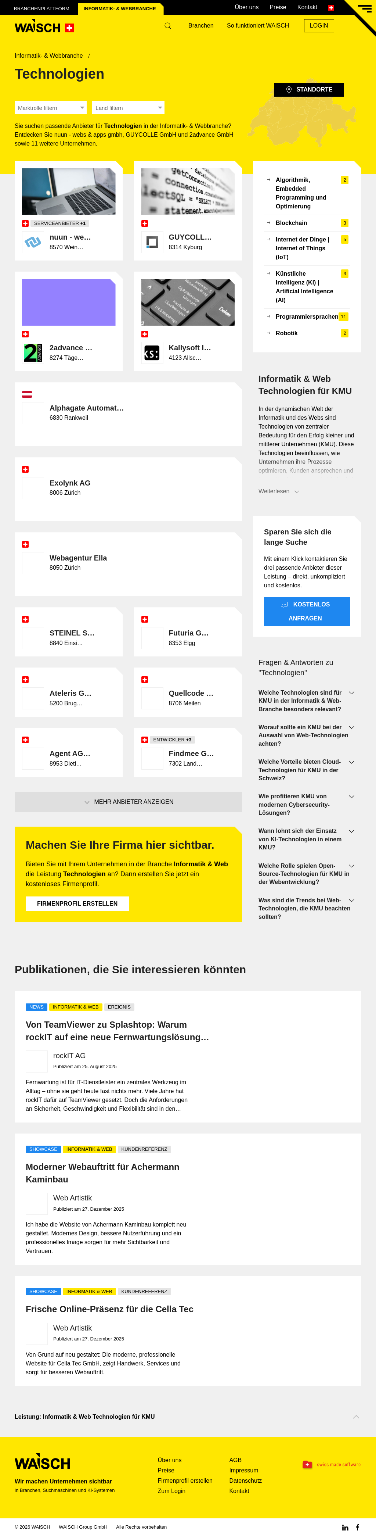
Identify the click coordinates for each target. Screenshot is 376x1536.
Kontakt (307, 7)
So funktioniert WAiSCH (258, 25)
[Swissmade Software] (331, 1465)
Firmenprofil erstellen (77, 904)
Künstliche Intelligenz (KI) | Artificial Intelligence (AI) (307, 287)
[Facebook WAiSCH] (357, 1527)
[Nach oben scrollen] (356, 1417)
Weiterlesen (279, 491)
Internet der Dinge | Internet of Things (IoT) (307, 248)
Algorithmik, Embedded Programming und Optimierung (307, 193)
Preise (278, 7)
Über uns (246, 7)
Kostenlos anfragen (305, 611)
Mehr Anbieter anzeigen (128, 802)
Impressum (243, 1470)
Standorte (308, 90)
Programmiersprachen (307, 316)
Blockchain (307, 223)
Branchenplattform (41, 8)
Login (319, 25)
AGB (235, 1460)
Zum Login (172, 1491)
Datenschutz (245, 1481)
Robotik (307, 333)
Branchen (201, 25)
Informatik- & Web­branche (120, 8)
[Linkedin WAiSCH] (345, 1527)
